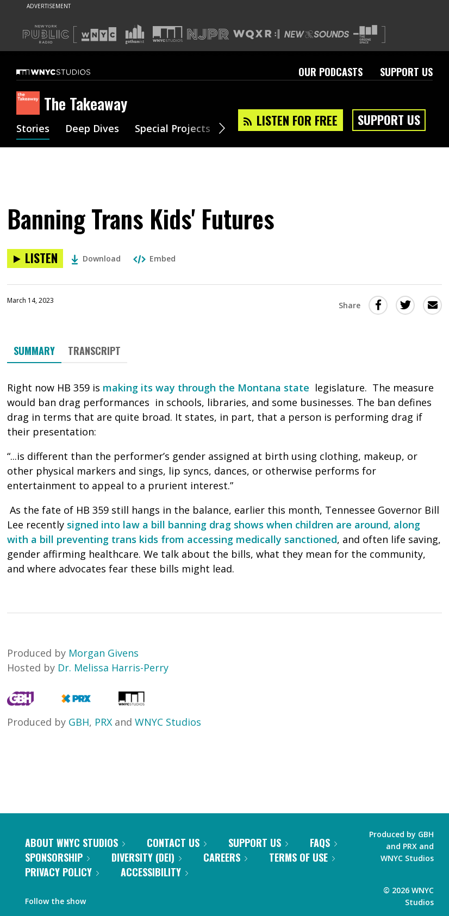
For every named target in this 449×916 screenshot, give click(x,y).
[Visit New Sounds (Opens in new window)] (316, 34)
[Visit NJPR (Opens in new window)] (208, 34)
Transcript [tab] (94, 351)
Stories (32, 129)
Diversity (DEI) (146, 857)
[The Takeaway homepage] (30, 103)
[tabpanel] (224, 478)
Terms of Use (302, 857)
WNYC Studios (168, 721)
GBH (78, 721)
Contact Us (177, 843)
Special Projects (172, 129)
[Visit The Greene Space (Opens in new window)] (365, 34)
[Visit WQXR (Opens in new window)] (256, 34)
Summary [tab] (34, 351)
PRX (103, 721)
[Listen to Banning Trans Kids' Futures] (35, 258)
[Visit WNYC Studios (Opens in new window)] (168, 34)
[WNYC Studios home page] (66, 72)
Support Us (406, 72)
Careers (225, 857)
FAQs (323, 843)
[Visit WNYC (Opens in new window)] (99, 34)
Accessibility (154, 872)
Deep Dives (92, 129)
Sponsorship (57, 857)
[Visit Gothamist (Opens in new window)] (134, 34)
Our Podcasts (330, 72)
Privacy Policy (62, 872)
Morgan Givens (103, 652)
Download (96, 258)
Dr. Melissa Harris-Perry (113, 667)
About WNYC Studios (75, 843)
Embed (154, 258)
